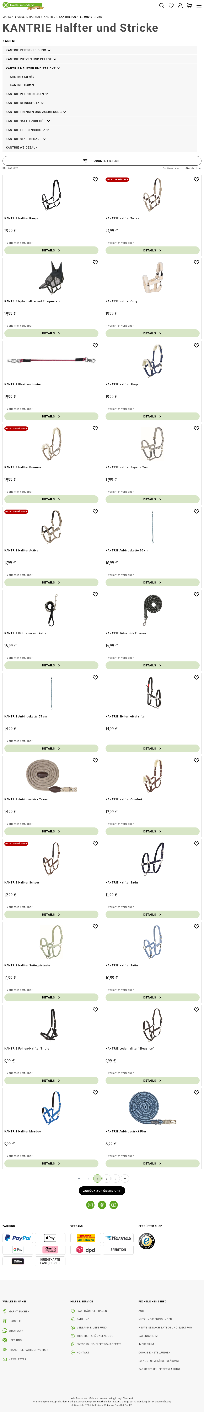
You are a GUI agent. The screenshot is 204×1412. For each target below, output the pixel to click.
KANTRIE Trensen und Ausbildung (36, 111)
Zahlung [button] (8, 1226)
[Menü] (198, 6)
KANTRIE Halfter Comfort (124, 799)
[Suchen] (161, 6)
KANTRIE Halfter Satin (122, 882)
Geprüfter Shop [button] (150, 1226)
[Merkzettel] (171, 6)
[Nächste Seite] (116, 1178)
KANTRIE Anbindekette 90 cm (127, 550)
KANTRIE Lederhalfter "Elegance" (130, 1048)
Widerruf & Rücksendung (95, 1336)
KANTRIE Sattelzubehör (28, 120)
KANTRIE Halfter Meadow (22, 1131)
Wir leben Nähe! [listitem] (14, 1301)
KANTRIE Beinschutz (25, 102)
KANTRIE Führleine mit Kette (25, 633)
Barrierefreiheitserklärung (159, 1369)
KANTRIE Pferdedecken (27, 93)
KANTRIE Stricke (22, 76)
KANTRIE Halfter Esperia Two (127, 467)
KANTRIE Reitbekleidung (28, 49)
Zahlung (83, 1319)
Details (51, 250)
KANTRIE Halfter (22, 85)
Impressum (146, 1344)
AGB (141, 1311)
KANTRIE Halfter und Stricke (33, 67)
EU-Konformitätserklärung (159, 1361)
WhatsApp (16, 1330)
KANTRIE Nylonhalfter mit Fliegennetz (32, 301)
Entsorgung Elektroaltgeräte (99, 1344)
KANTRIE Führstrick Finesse (126, 633)
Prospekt (16, 1321)
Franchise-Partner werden (29, 1349)
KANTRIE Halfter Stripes (22, 882)
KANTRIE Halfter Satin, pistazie (27, 965)
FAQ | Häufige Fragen (92, 1311)
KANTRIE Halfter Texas (122, 218)
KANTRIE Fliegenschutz (28, 129)
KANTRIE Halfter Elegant (124, 384)
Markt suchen (19, 1311)
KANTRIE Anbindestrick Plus (126, 1131)
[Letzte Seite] (125, 1178)
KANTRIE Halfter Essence (22, 467)
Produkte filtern (101, 161)
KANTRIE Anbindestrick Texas (26, 799)
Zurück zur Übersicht (102, 1190)
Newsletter (17, 1359)
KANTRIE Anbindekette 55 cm (25, 716)
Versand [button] (76, 1226)
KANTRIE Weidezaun (22, 147)
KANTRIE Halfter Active (21, 550)
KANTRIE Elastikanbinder (22, 384)
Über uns (15, 1340)
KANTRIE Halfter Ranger (22, 218)
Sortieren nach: (172, 168)
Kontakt (83, 1352)
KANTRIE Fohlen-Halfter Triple (26, 1048)
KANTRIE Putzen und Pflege (31, 58)
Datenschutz (148, 1336)
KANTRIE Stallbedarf (26, 138)
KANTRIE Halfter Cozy (122, 301)
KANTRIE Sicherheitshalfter (126, 716)
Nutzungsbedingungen (155, 1319)
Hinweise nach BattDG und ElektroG (165, 1327)
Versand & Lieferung (92, 1327)
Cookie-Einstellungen (155, 1352)
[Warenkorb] (189, 6)
